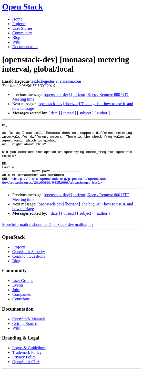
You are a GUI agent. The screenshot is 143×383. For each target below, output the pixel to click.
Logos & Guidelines (29, 360)
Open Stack (22, 6)
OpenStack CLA (25, 374)
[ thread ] (68, 113)
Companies (21, 306)
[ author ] (102, 113)
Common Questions (28, 268)
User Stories (22, 28)
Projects (19, 23)
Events (18, 297)
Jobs (15, 302)
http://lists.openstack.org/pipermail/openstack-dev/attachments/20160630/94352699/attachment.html (55, 192)
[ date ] (54, 113)
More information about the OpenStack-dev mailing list (47, 237)
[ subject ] (85, 113)
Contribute (21, 311)
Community (22, 33)
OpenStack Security (28, 264)
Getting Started (24, 336)
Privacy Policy (24, 369)
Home (17, 19)
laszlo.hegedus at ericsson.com (55, 81)
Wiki (16, 42)
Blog (16, 37)
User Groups (22, 293)
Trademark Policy (27, 365)
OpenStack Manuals (28, 331)
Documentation (25, 47)
